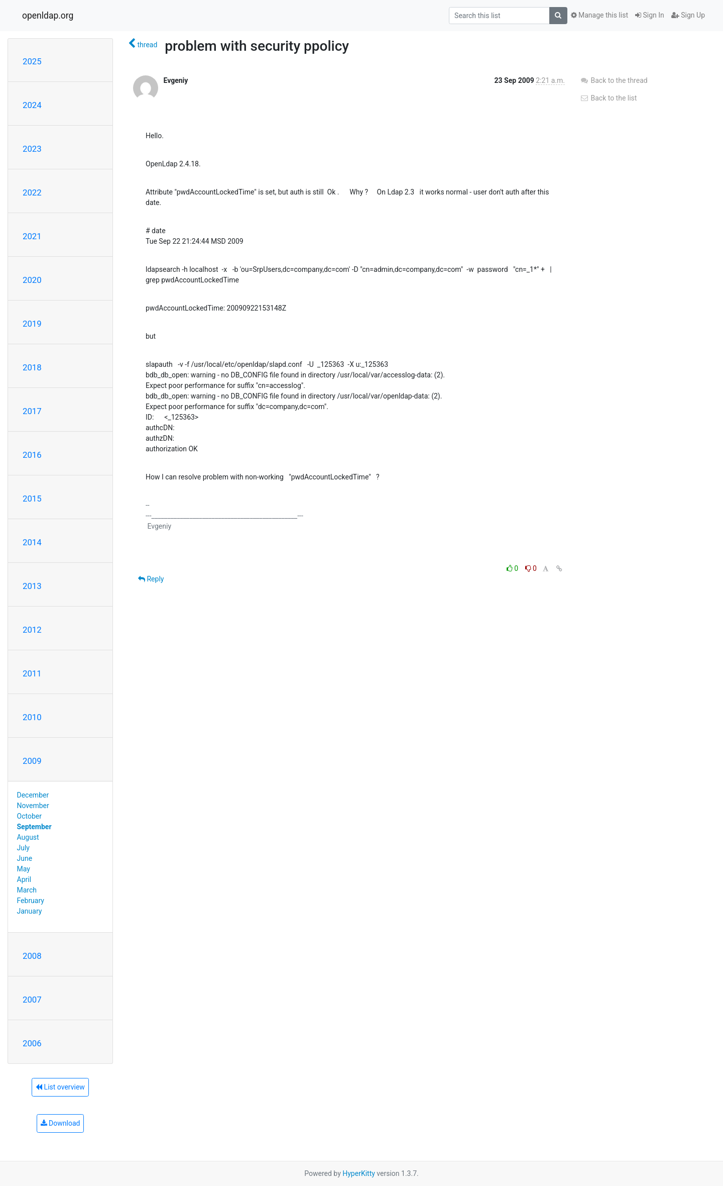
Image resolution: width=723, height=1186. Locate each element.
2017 (32, 411)
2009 (32, 761)
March (27, 890)
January (29, 911)
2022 (32, 192)
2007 (32, 1000)
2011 (32, 673)
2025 (32, 61)
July (23, 848)
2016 (32, 455)
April (24, 879)
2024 (32, 105)
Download (60, 1123)
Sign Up (688, 15)
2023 (32, 149)
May (23, 869)
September (34, 827)
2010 (32, 717)
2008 (32, 956)
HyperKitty (358, 1173)
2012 (32, 630)
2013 (32, 586)
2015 (32, 498)
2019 (32, 324)
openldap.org (47, 16)
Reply (151, 579)
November (33, 806)
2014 (32, 542)
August (28, 837)
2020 (32, 280)
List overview (60, 1087)
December (33, 795)
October (29, 816)
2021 (32, 236)
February (30, 901)
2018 (32, 367)
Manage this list (599, 15)
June (25, 858)
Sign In (649, 15)
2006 (32, 1043)
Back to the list (608, 98)
